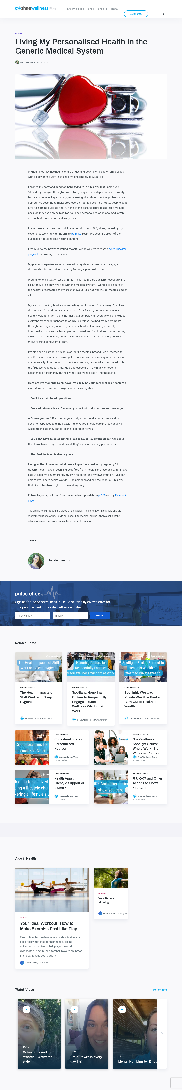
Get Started (136, 13)
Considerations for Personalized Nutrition (68, 744)
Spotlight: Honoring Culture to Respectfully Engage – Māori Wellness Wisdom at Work (89, 702)
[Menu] (154, 13)
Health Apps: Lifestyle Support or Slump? (69, 783)
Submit (100, 615)
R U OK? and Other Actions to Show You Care (147, 783)
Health (18, 33)
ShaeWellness (75, 8)
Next (162, 1034)
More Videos (160, 989)
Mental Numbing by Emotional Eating (146, 1061)
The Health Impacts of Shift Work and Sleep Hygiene (36, 697)
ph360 (114, 8)
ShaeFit (102, 8)
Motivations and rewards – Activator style (37, 1057)
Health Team (31, 962)
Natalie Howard (27, 62)
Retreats (76, 233)
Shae (91, 8)
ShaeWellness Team (35, 718)
